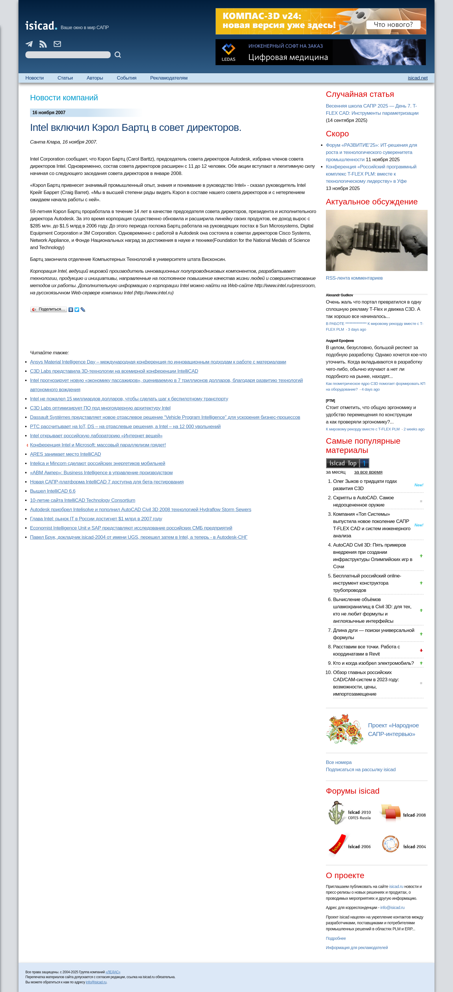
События (127, 78)
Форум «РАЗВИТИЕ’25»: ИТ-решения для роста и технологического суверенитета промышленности (371, 152)
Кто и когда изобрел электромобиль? (373, 663)
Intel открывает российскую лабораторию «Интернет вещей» (96, 435)
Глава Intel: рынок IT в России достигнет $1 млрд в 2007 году (96, 519)
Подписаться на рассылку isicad (361, 769)
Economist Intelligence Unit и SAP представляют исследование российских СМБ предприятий (131, 528)
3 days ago (357, 329)
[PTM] (330, 401)
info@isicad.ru (392, 907)
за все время (368, 472)
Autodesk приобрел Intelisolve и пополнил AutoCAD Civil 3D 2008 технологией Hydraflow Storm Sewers (140, 509)
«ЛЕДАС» (113, 972)
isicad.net (418, 78)
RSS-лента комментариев (354, 278)
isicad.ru (396, 886)
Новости (34, 78)
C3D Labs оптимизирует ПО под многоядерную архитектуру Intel (100, 408)
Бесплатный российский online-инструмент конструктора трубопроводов (367, 583)
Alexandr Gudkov (339, 295)
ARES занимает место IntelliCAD (65, 454)
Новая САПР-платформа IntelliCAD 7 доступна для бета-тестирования (107, 482)
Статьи (65, 78)
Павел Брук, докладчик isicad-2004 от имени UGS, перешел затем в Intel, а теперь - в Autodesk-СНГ (138, 537)
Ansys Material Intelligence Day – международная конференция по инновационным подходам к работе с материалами (158, 362)
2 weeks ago (414, 429)
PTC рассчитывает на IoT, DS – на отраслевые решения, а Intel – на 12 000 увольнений (125, 426)
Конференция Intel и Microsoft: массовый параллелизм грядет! (98, 445)
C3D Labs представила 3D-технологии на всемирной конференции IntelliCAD (114, 371)
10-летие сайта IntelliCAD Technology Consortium (82, 500)
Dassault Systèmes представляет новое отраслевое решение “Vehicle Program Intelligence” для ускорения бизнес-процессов (165, 417)
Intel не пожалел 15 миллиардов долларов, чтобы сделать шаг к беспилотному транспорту (129, 399)
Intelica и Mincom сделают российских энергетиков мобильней (97, 463)
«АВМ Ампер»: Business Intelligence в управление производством (101, 472)
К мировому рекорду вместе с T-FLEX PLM (363, 429)
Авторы (95, 78)
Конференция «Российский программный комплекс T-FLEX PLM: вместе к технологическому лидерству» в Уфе (371, 174)
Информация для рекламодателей (357, 947)
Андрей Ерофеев (340, 341)
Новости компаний (64, 97)
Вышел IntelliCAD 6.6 (52, 491)
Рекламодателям (168, 78)
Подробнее (336, 938)
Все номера (339, 762)
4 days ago (370, 389)
